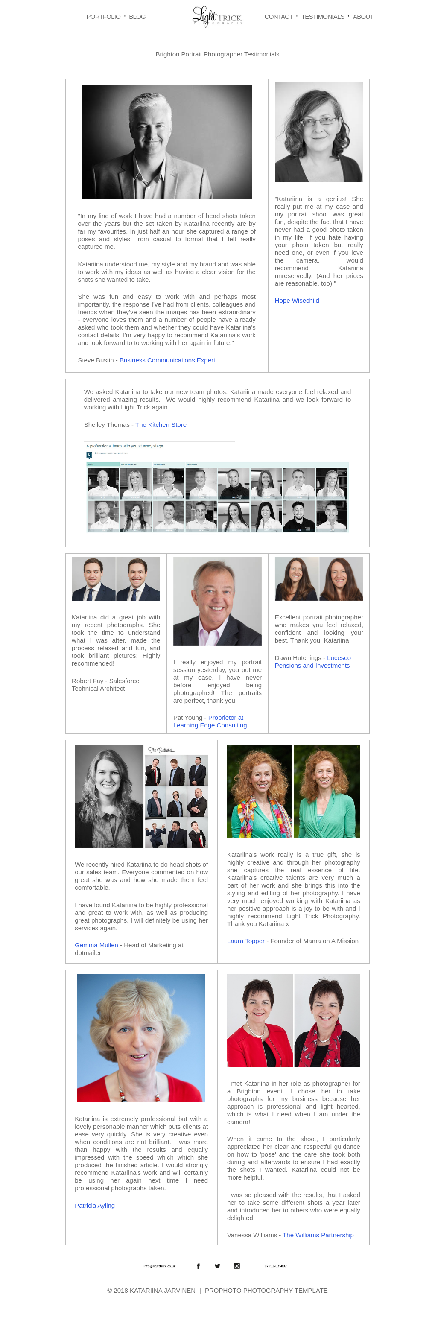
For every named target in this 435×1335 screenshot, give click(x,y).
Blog (137, 16)
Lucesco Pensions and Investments (313, 661)
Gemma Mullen (96, 945)
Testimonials (322, 16)
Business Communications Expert (167, 360)
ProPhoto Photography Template (266, 1290)
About (363, 16)
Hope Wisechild (297, 300)
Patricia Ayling (95, 1205)
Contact (279, 16)
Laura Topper (246, 940)
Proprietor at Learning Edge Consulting (210, 721)
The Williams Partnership (318, 1235)
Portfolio (104, 16)
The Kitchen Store (161, 424)
